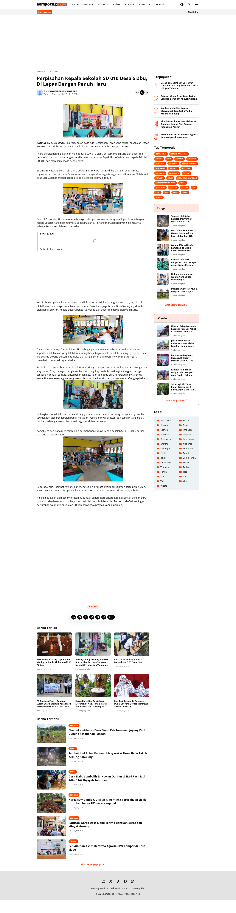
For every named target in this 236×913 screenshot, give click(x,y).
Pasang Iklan (139, 888)
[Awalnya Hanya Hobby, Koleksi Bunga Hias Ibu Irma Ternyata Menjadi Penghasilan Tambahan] (92, 644)
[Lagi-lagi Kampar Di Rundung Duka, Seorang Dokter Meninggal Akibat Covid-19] (131, 685)
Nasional (103, 4)
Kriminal (129, 4)
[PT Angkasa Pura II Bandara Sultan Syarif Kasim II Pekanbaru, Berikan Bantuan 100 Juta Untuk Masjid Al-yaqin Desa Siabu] (54, 685)
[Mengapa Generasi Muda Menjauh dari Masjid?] (163, 293)
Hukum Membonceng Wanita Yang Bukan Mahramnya (182, 277)
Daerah (160, 4)
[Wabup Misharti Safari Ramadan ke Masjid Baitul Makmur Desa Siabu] (163, 250)
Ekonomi (88, 4)
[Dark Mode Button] (182, 5)
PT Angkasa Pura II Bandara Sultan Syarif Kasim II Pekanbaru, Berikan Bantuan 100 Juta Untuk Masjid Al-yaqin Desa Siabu (54, 704)
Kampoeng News (111, 893)
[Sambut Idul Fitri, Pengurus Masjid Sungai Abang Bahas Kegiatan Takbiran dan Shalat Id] (163, 264)
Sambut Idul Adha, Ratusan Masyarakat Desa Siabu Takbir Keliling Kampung (107, 755)
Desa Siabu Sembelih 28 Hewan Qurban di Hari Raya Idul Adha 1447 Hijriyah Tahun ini (106, 778)
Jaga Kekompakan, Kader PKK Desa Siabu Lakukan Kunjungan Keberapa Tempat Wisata (182, 343)
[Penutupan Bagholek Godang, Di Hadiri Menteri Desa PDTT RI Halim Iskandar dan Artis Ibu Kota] (163, 360)
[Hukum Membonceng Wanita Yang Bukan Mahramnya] (163, 279)
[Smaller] (137, 92)
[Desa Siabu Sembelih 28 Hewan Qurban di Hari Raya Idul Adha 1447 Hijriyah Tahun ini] (51, 780)
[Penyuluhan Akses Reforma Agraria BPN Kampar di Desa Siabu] (51, 849)
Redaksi (126, 888)
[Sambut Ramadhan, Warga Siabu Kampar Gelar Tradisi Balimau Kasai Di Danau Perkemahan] (163, 374)
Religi (72, 749)
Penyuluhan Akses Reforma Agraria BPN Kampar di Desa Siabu (106, 847)
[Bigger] (146, 92)
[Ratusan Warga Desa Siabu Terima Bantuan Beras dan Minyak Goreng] (51, 826)
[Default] (142, 92)
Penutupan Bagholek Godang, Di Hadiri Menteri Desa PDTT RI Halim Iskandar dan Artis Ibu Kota (182, 358)
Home (75, 4)
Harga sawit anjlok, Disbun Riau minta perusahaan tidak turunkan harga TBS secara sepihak (107, 801)
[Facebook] (79, 617)
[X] (85, 617)
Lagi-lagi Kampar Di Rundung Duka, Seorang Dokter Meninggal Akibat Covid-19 (131, 704)
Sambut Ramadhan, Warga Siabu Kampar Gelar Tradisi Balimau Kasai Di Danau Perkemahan (182, 372)
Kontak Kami (113, 888)
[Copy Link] (73, 617)
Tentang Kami (98, 888)
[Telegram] (91, 617)
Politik (116, 4)
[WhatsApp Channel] (132, 881)
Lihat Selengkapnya (93, 864)
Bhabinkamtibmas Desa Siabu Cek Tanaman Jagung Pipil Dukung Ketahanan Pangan (106, 731)
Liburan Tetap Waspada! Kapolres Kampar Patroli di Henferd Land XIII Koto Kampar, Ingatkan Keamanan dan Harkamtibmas (183, 329)
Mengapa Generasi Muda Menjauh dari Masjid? (184, 290)
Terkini (73, 841)
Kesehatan (145, 4)
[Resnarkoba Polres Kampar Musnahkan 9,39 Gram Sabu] (131, 644)
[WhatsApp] (103, 617)
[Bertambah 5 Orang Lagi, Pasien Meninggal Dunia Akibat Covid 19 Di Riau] (54, 644)
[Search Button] (189, 5)
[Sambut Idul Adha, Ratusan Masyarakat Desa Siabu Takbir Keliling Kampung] (51, 756)
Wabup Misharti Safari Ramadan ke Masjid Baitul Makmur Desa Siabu (182, 248)
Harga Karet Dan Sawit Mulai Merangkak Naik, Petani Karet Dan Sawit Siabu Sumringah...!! (91, 704)
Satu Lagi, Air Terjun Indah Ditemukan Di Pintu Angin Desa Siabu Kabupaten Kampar (183, 387)
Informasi (93, 607)
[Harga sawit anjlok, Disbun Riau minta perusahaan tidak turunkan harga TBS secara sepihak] (51, 803)
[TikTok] (118, 881)
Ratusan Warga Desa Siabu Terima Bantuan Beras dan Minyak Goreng (105, 824)
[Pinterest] (97, 617)
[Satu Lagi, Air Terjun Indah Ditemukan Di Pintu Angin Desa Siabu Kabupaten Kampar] (163, 389)
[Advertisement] (93, 554)
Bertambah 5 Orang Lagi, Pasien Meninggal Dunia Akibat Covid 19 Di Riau (54, 662)
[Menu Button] (196, 5)
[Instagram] (104, 881)
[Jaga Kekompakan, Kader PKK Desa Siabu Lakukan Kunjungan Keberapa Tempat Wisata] (163, 345)
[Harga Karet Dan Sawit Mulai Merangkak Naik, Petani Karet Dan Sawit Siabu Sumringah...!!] (92, 685)
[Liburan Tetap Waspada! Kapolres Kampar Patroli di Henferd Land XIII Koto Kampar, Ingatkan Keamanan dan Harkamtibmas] (163, 331)
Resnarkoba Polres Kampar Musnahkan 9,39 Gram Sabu (128, 661)
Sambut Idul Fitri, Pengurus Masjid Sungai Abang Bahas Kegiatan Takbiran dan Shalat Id (183, 262)
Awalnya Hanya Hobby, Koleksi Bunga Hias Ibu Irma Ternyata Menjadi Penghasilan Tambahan (91, 662)
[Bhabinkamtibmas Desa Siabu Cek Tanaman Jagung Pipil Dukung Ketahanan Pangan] (51, 733)
